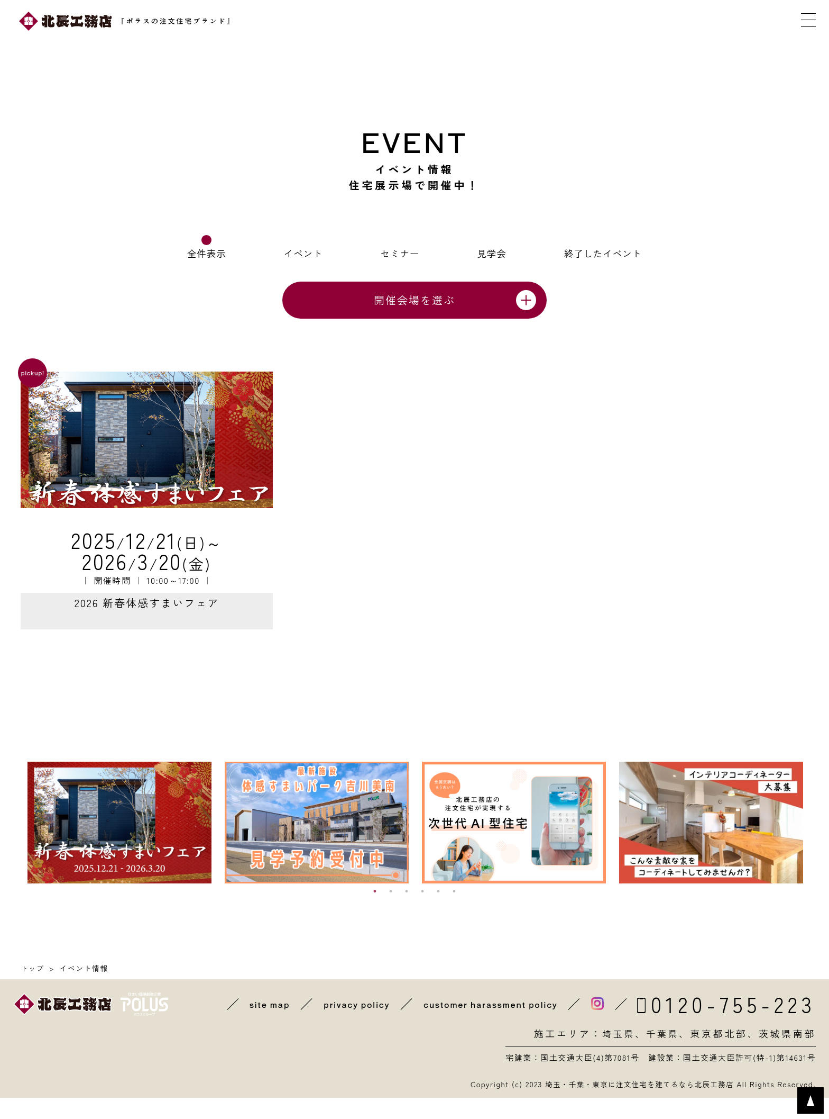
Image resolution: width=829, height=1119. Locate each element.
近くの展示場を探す (327, 21)
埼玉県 (616, 1055)
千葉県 (661, 1055)
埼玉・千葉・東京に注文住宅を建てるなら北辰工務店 (636, 1105)
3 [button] (406, 912)
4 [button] (422, 912)
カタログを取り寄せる (546, 21)
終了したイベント (602, 253)
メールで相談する (656, 21)
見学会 (491, 253)
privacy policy (351, 1025)
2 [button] (390, 912)
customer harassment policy (488, 1025)
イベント (303, 253)
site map (263, 1025)
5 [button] (438, 912)
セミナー (400, 253)
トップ (33, 989)
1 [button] (375, 912)
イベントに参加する (436, 21)
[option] (119, 844)
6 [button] (454, 912)
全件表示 (207, 253)
